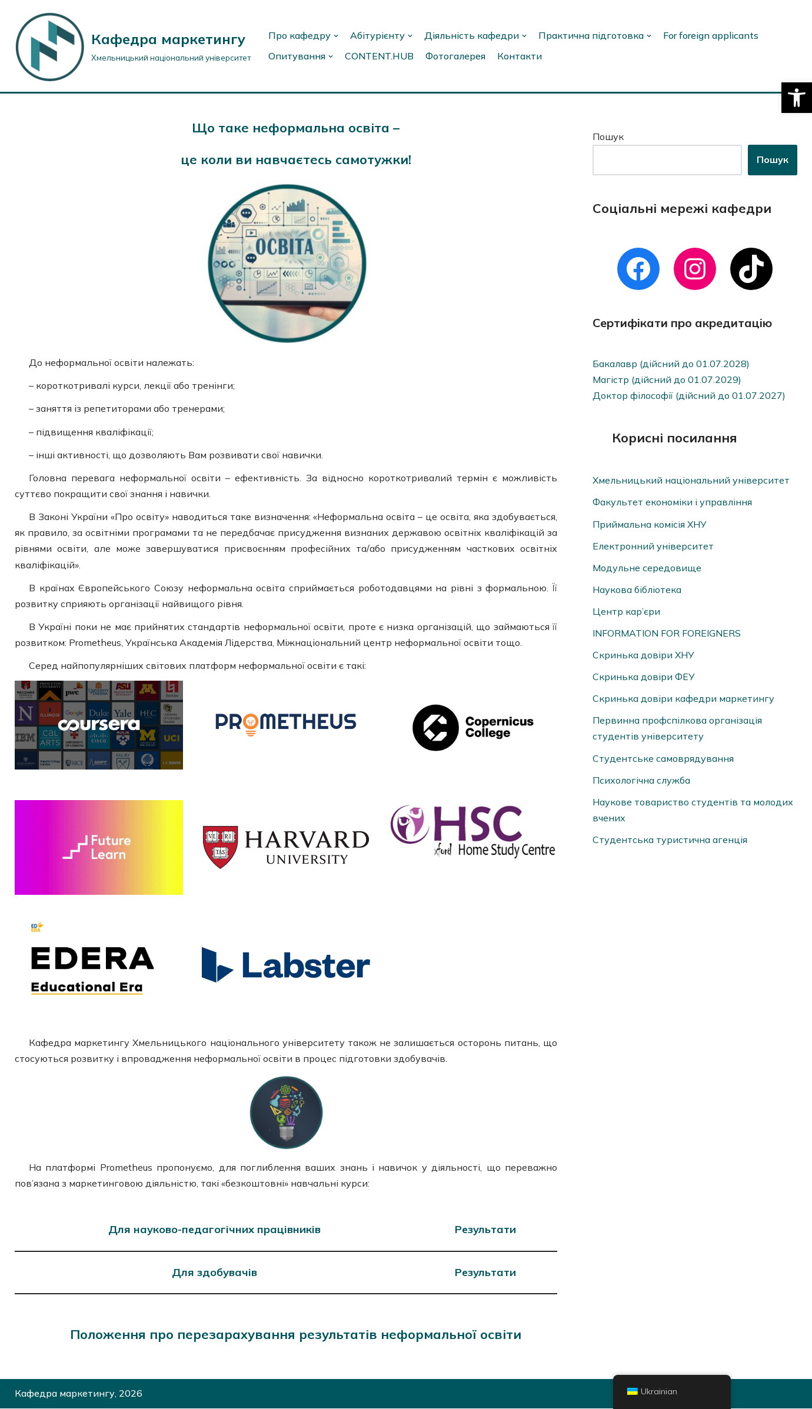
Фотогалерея (457, 56)
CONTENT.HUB (380, 56)
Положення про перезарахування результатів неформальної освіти (295, 1335)
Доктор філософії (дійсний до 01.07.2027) (689, 395)
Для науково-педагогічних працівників (214, 1230)
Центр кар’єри (626, 612)
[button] (796, 97)
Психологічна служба (642, 781)
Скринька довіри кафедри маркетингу (683, 699)
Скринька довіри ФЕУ (644, 677)
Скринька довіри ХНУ (643, 655)
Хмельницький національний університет (692, 481)
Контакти (520, 56)
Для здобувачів (214, 1273)
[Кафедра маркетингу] (133, 46)
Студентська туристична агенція (670, 841)
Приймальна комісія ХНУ (650, 524)
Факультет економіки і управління (673, 502)
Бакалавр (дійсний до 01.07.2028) (671, 363)
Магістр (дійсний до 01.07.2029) (667, 379)
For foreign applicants (710, 35)
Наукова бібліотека (637, 590)
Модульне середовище (647, 568)
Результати (485, 1230)
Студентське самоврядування (663, 759)
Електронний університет (653, 546)
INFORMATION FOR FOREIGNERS (667, 633)
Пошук (608, 136)
